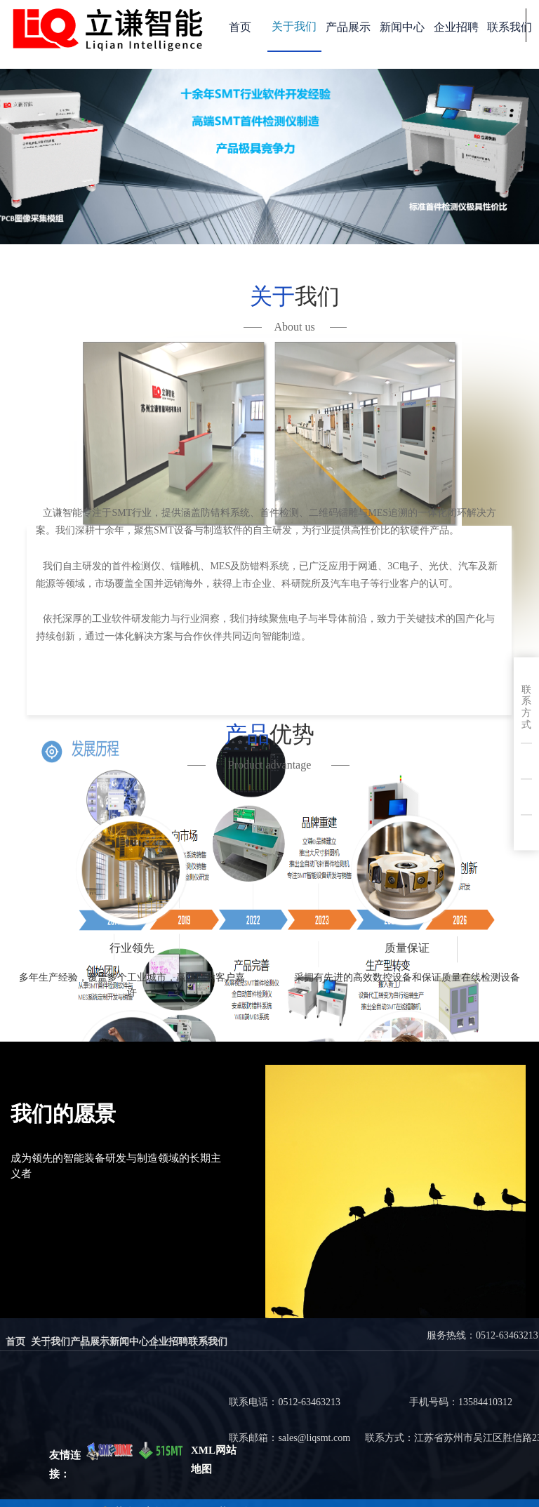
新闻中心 (402, 27)
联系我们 (509, 27)
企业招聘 (456, 27)
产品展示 (348, 27)
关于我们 (294, 26)
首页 (240, 27)
